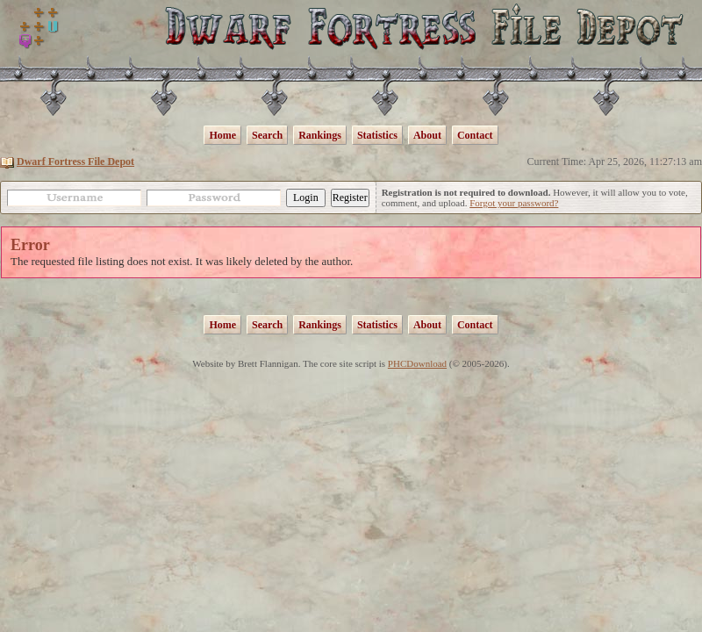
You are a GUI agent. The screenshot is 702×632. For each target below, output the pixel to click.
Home (222, 135)
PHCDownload (417, 363)
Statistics (377, 135)
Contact (475, 135)
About (427, 135)
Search (267, 135)
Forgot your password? (513, 203)
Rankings (319, 135)
